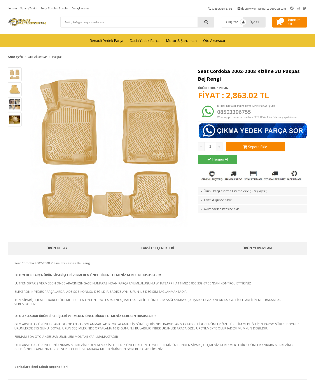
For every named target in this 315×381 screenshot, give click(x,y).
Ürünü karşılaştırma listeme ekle (226, 180)
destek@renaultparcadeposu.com (266, 8)
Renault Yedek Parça (106, 40)
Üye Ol (254, 22)
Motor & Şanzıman (181, 40)
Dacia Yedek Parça (144, 40)
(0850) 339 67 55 (222, 8)
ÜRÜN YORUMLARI (257, 248)
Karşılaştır (258, 180)
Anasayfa (15, 57)
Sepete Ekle (245, 148)
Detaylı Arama (86, 8)
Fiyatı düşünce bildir (217, 189)
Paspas (57, 57)
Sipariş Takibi (30, 8)
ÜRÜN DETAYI (57, 248)
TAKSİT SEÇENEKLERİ (157, 248)
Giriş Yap (232, 22)
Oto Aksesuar (214, 40)
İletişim (13, 8)
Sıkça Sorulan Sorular (57, 8)
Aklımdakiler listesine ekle (222, 198)
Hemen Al (288, 148)
